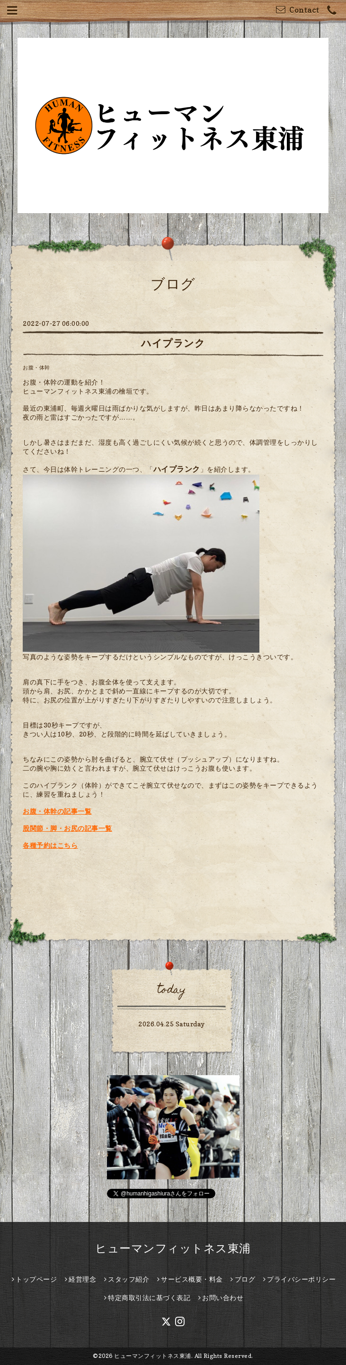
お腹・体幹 (36, 367)
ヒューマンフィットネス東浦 (173, 1248)
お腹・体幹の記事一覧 (57, 811)
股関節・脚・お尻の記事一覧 (67, 828)
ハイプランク (173, 343)
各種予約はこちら (50, 845)
